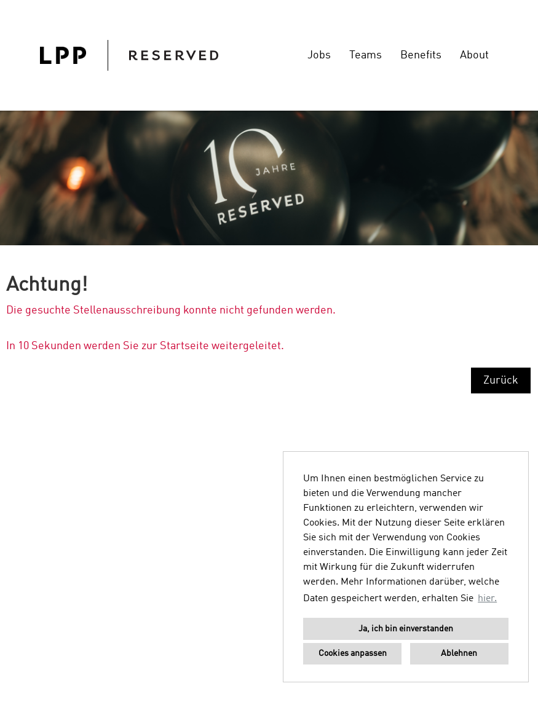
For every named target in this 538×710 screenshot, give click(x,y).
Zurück (500, 380)
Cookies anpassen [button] (352, 653)
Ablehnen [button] (459, 653)
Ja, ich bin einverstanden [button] (405, 629)
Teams (365, 55)
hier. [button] (487, 599)
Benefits (420, 55)
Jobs (319, 55)
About (474, 55)
